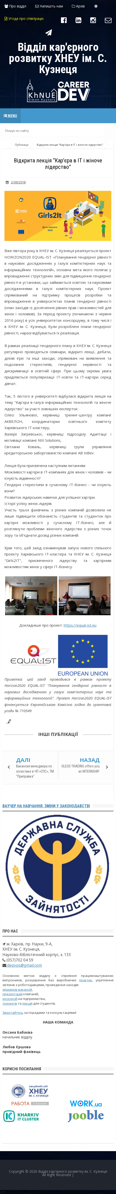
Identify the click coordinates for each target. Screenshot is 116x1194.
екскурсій (9, 998)
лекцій (27, 1003)
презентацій (12, 994)
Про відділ (15, 6)
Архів (78, 6)
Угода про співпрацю (24, 18)
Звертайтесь (12, 1012)
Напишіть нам (49, 6)
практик (85, 980)
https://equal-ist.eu (80, 625)
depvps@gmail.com (24, 965)
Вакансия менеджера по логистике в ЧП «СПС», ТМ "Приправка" (35, 771)
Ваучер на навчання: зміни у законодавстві (46, 806)
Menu (10, 116)
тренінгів (9, 1003)
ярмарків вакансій (17, 989)
